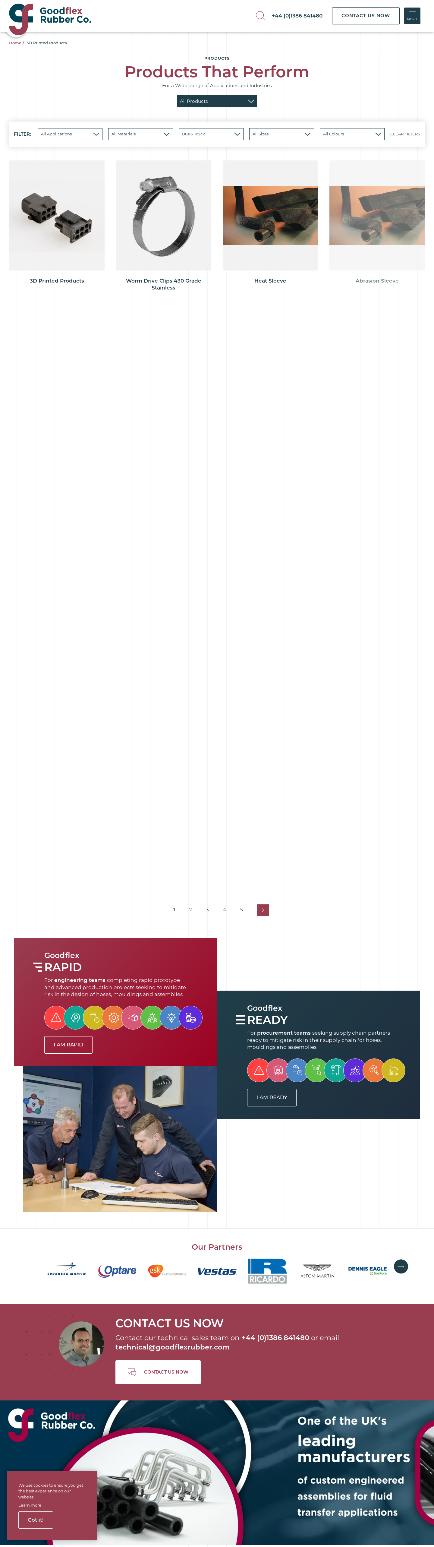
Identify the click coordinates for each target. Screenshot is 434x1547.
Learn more (29, 1505)
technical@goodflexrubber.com (172, 1347)
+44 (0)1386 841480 (297, 16)
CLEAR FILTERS (405, 133)
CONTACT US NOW (365, 15)
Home (15, 42)
